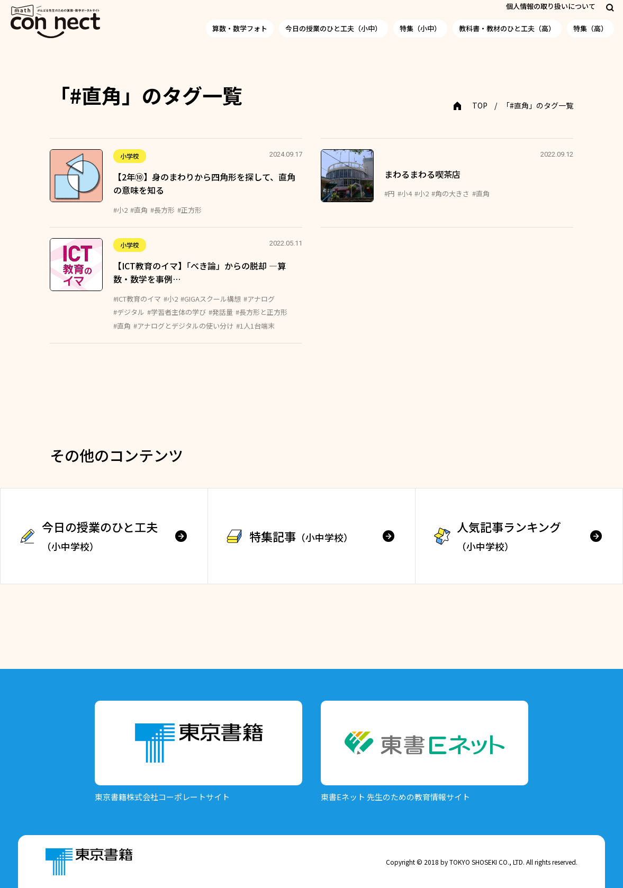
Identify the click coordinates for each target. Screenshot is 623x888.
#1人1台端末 (255, 326)
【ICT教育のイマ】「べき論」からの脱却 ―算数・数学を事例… (199, 272)
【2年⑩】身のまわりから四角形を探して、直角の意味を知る (204, 183)
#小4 (405, 193)
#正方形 (189, 210)
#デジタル (129, 312)
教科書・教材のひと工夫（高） (507, 28)
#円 (389, 193)
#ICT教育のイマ (137, 299)
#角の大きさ (450, 193)
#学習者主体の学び (176, 312)
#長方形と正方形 (261, 312)
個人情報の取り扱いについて (550, 6)
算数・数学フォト (239, 28)
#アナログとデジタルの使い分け (183, 326)
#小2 (120, 210)
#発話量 (221, 312)
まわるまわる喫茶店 (422, 174)
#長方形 (162, 210)
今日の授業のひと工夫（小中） (333, 28)
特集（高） (590, 28)
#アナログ (259, 299)
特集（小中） (420, 28)
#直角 (139, 210)
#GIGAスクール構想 (210, 299)
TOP (479, 105)
